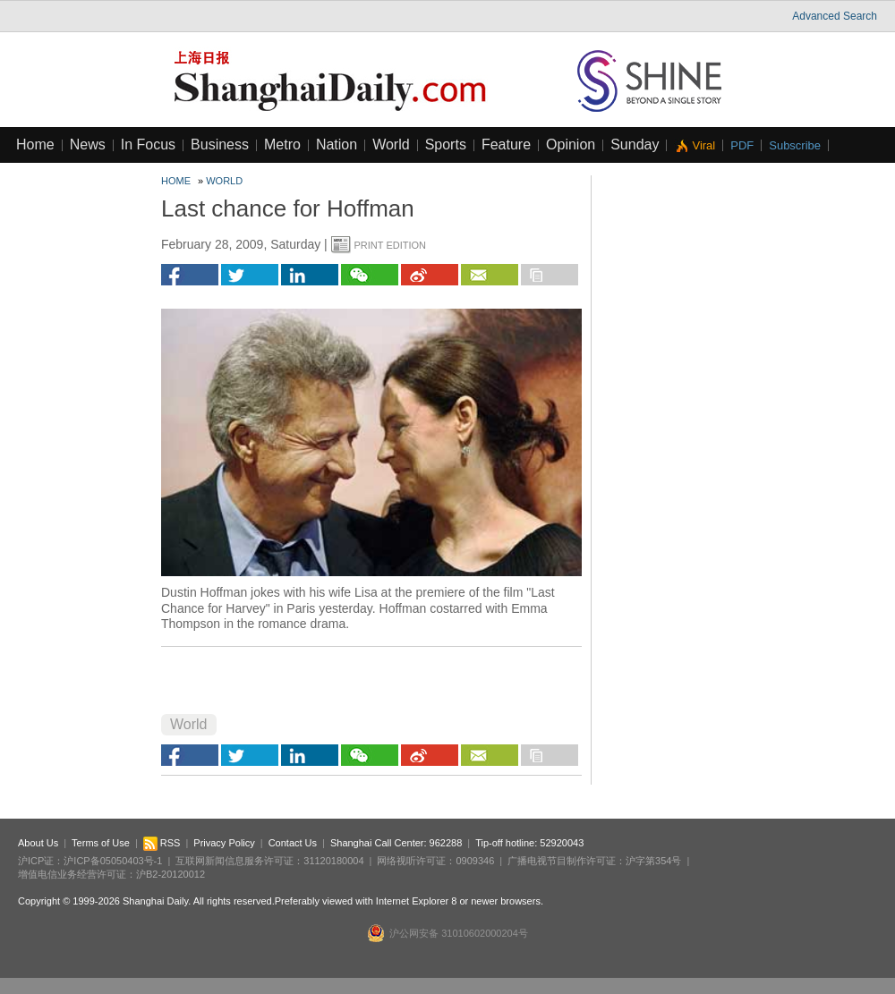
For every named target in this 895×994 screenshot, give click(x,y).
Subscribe (795, 145)
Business (220, 144)
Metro (282, 144)
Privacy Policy (223, 842)
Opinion (570, 144)
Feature (506, 144)
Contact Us (292, 842)
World (391, 144)
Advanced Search (834, 16)
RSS (162, 842)
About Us (38, 842)
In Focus (148, 144)
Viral (703, 145)
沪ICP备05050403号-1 (113, 860)
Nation (336, 144)
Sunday (634, 144)
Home (35, 144)
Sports (445, 144)
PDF (742, 145)
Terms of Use (101, 842)
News (88, 144)
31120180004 (333, 860)
